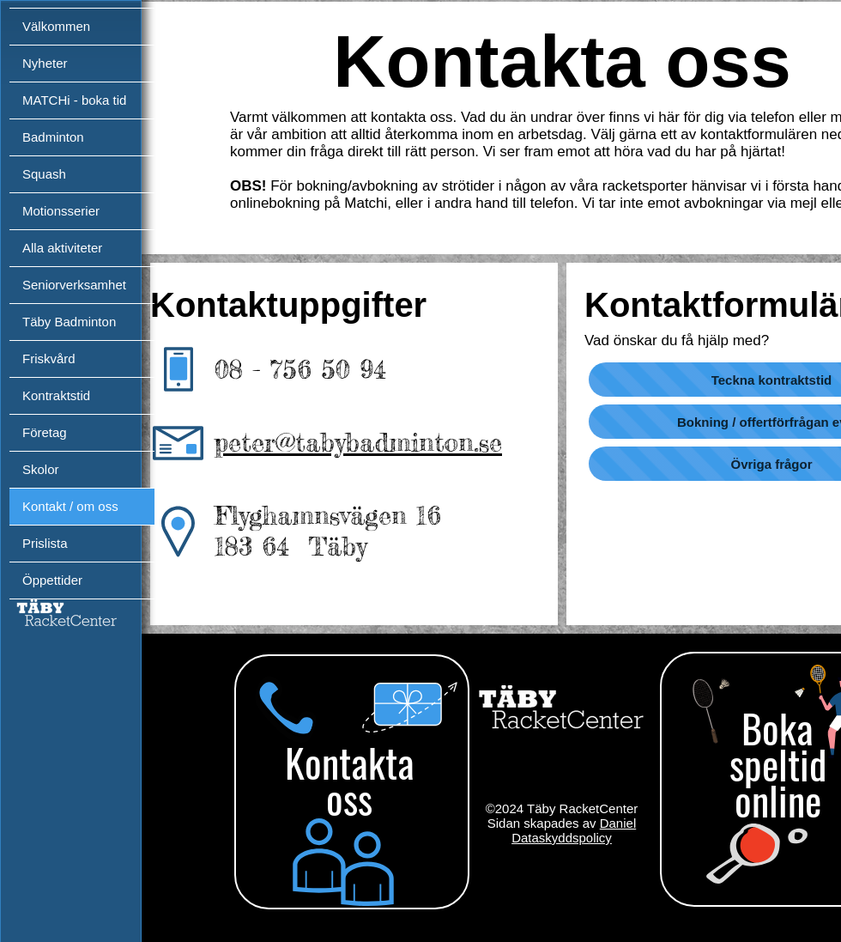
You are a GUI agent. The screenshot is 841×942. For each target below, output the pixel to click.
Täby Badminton (69, 321)
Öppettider (52, 580)
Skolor (40, 469)
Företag (44, 432)
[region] (349, 787)
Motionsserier (61, 211)
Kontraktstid (56, 395)
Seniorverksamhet (74, 284)
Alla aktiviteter (62, 247)
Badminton (53, 137)
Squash (44, 174)
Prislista (45, 543)
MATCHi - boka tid (74, 100)
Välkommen (56, 26)
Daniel (618, 823)
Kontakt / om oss (70, 506)
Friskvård (49, 358)
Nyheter (45, 63)
